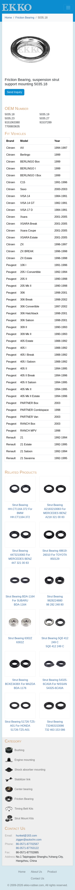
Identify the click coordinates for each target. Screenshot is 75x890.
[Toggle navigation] (68, 7)
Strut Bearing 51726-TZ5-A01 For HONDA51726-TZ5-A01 (20, 725)
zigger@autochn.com (28, 839)
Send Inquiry (14, 92)
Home (8, 17)
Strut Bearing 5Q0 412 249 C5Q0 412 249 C (54, 642)
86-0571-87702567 (27, 844)
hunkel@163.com (26, 835)
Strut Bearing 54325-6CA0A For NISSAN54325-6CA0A (54, 684)
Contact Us (37, 878)
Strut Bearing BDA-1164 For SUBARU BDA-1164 (20, 600)
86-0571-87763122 (27, 848)
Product (52, 871)
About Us (36, 871)
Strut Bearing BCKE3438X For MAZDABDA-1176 (20, 684)
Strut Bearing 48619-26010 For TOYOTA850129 (54, 554)
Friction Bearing (24, 17)
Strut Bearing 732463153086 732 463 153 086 (55, 725)
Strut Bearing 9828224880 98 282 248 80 (55, 600)
